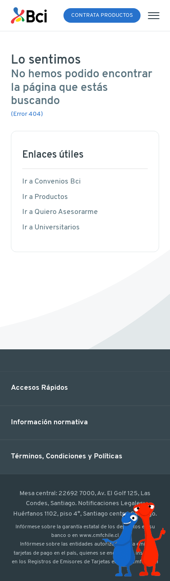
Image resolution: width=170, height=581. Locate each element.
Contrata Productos (102, 15)
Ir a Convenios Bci (51, 181)
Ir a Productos (45, 197)
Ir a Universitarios (51, 227)
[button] (85, 388)
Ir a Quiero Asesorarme (60, 212)
